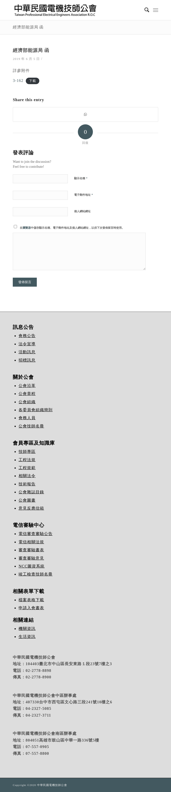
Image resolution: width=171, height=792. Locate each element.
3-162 (18, 80)
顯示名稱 (80, 178)
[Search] (144, 10)
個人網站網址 (82, 211)
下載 (32, 81)
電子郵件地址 (83, 195)
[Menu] (155, 10)
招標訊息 (27, 360)
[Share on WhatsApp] (85, 114)
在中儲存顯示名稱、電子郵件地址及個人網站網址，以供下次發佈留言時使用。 (72, 227)
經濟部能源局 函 (28, 26)
